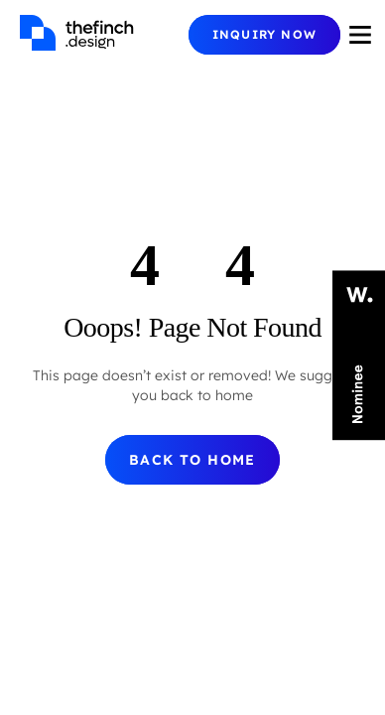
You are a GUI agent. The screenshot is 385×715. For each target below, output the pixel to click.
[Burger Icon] (360, 35)
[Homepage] (104, 35)
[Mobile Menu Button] (264, 35)
